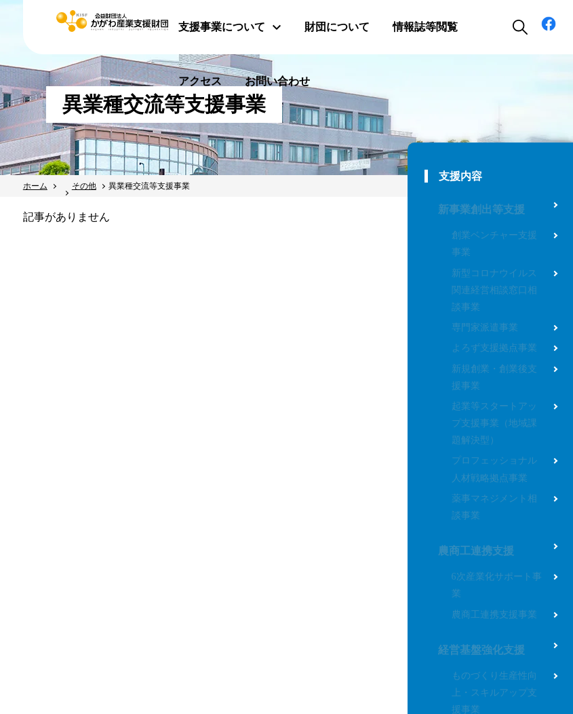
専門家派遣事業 (485, 327)
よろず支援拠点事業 (494, 348)
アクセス (200, 81)
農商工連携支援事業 (494, 614)
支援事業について (229, 27)
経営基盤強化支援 (481, 650)
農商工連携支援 (476, 551)
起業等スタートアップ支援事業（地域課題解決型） (494, 423)
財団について (337, 27)
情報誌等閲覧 (425, 27)
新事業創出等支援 (481, 209)
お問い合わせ (277, 81)
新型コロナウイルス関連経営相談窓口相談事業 (494, 290)
